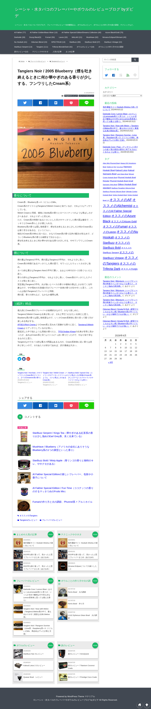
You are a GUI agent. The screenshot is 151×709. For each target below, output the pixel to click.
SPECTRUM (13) (58, 42)
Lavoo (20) (63, 37)
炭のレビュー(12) (21, 52)
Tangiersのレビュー (71, 96)
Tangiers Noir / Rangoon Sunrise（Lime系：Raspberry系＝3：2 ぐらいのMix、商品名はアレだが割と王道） (120, 137)
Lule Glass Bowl (122, 174)
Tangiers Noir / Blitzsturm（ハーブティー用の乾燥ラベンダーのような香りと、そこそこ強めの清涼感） (120, 283)
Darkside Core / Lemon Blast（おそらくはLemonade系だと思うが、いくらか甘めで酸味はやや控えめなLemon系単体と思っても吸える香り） (37, 594)
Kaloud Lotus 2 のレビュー (34, 665)
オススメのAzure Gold (124, 221)
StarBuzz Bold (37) (92, 42)
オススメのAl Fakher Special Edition (120, 211)
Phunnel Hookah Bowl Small (121, 181)
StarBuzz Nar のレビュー (33, 654)
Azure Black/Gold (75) (114, 32)
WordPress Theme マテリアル (81, 696)
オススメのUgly (129, 269)
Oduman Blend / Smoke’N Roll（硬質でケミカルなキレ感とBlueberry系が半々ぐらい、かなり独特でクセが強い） (120, 311)
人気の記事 (57, 52)
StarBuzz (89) (75, 42)
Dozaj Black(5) (35, 37)
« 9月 (110, 362)
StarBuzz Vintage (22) (113, 42)
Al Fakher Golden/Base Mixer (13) (43, 32)
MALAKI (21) (77, 37)
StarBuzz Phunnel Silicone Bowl (114, 191)
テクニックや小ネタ (40, 52)
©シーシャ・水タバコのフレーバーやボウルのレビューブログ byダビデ (66, 700)
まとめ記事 (70, 52)
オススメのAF (120, 200)
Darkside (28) (19, 37)
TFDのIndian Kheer (67, 331)
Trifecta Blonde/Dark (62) (62, 47)
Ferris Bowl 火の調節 (77, 592)
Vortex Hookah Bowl (120, 195)
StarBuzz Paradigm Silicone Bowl (123, 188)
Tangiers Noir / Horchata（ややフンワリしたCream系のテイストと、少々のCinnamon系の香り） (30, 375)
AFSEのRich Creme (27, 325)
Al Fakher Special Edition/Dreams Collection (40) (81, 32)
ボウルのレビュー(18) (85, 47)
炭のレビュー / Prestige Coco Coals (82, 677)
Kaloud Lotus (121, 170)
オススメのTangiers (27, 516)
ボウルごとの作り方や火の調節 (110, 47)
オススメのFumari (115, 226)
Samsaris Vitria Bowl (110, 184)
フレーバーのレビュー (86, 96)
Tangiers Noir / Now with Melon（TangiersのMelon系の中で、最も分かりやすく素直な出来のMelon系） (121, 128)
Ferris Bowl (120, 167)
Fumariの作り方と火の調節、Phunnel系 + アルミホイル (62, 502)
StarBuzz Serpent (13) (23, 47)
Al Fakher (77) (20, 32)
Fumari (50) (50, 37)
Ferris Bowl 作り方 (76, 604)
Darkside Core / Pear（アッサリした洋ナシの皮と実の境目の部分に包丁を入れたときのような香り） (120, 149)
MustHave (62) (92, 37)
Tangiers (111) (42, 47)
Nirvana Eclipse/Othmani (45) (114, 37)
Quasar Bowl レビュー (33, 677)
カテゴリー (108, 92)
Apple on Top (111, 167)
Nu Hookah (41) (20, 42)
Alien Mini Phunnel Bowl (111, 163)
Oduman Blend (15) (39, 42)
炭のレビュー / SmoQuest (78, 654)
